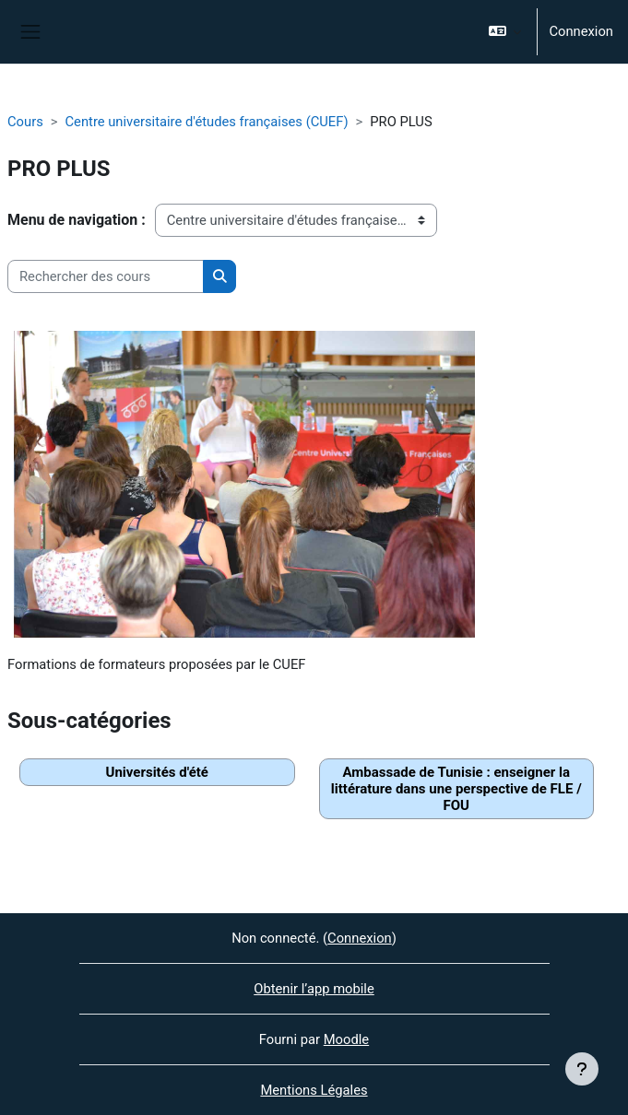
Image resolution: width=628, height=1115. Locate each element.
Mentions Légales (313, 1090)
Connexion (581, 31)
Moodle (346, 1039)
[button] (505, 32)
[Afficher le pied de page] (581, 1069)
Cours (25, 121)
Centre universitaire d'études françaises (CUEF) (206, 121)
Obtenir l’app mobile (314, 988)
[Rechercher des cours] (105, 276)
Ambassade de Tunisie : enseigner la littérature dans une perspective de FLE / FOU (456, 789)
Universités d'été (157, 772)
